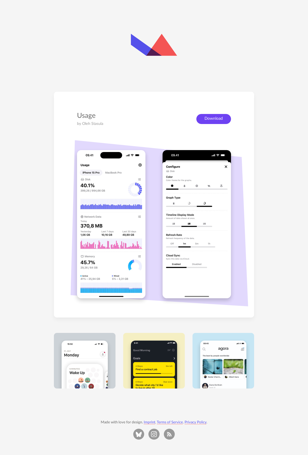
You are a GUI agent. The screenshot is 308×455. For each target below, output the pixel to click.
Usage (86, 115)
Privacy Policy (195, 422)
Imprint (149, 422)
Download (213, 119)
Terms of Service (170, 422)
